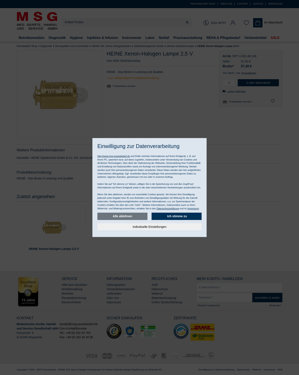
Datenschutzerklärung (168, 208)
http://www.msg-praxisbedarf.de (113, 156)
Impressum (193, 208)
